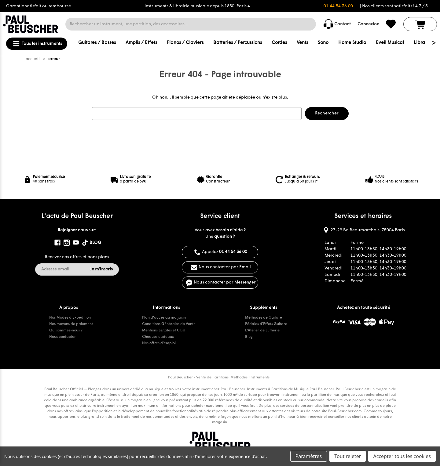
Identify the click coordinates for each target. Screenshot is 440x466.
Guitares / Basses (97, 43)
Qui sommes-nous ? (65, 330)
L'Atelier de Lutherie (262, 330)
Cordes (279, 43)
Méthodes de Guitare (263, 318)
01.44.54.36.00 (338, 6)
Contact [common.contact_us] (337, 24)
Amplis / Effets (141, 43)
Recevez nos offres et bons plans (77, 257)
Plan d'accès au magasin (164, 318)
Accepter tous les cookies (402, 456)
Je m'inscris (101, 269)
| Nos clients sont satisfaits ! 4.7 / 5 (394, 6)
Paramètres (308, 456)
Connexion (368, 24)
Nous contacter (62, 337)
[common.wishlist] (391, 24)
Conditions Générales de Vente (169, 324)
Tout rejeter (347, 456)
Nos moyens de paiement (71, 324)
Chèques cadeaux (158, 337)
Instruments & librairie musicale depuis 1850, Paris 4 (197, 6)
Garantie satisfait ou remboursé (38, 6)
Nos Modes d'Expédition (70, 318)
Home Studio (352, 43)
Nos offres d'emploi (159, 343)
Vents (302, 43)
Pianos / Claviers (185, 43)
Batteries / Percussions (237, 43)
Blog (249, 337)
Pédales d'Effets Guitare (266, 324)
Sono (323, 43)
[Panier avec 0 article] (420, 24)
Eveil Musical (390, 43)
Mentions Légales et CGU (163, 330)
